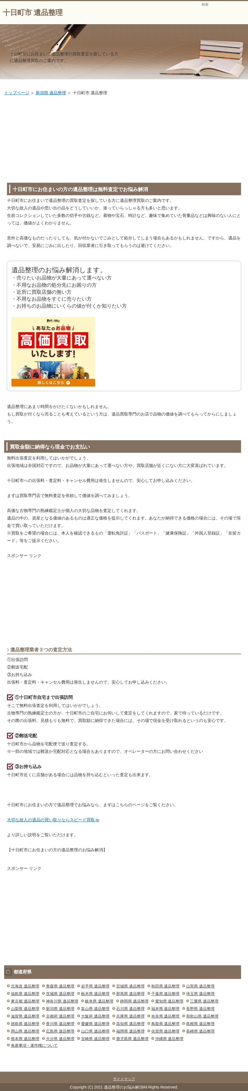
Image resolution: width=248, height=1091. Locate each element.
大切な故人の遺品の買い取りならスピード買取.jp (53, 819)
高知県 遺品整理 (130, 1023)
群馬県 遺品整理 (130, 993)
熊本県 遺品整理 (25, 1038)
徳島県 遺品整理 (25, 1023)
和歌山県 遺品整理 (202, 1016)
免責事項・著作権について (34, 1045)
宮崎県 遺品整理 (95, 1038)
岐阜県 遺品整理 (99, 1001)
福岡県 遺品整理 (130, 1031)
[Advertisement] (126, 138)
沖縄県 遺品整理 (169, 1038)
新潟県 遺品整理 (51, 92)
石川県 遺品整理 (130, 1008)
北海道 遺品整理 (25, 986)
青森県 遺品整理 (60, 986)
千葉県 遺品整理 (165, 993)
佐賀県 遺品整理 (165, 1031)
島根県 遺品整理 (200, 1023)
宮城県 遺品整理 (130, 986)
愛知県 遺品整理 (169, 1001)
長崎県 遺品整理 (200, 1031)
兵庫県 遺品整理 (130, 1016)
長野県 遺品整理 (200, 1008)
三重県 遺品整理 (204, 1001)
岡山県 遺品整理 (25, 1031)
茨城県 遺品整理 (60, 993)
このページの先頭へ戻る (224, 1068)
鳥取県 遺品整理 (165, 1023)
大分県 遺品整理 (60, 1038)
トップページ (16, 92)
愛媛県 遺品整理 (95, 1023)
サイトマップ (124, 1079)
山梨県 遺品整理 (25, 1008)
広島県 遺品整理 (60, 1031)
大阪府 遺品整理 (95, 1016)
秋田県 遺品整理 (165, 986)
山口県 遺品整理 (95, 1031)
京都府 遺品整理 (60, 1016)
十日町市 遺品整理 (33, 12)
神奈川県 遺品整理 (62, 1001)
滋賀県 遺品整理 (25, 1016)
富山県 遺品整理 (95, 1008)
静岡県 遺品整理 (134, 1001)
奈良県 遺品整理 (165, 1016)
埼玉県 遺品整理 (200, 993)
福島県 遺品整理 (25, 993)
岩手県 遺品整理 (95, 986)
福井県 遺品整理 (165, 1008)
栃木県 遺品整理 (95, 993)
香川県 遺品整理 (60, 1023)
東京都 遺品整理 (25, 1001)
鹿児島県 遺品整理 (132, 1038)
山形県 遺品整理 (200, 986)
